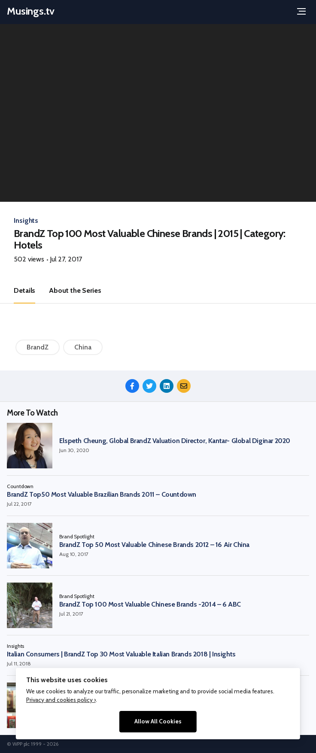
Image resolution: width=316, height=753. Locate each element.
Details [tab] (24, 290)
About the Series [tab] (75, 290)
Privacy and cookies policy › (61, 699)
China (82, 347)
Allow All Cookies (158, 721)
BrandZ (38, 347)
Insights (26, 220)
